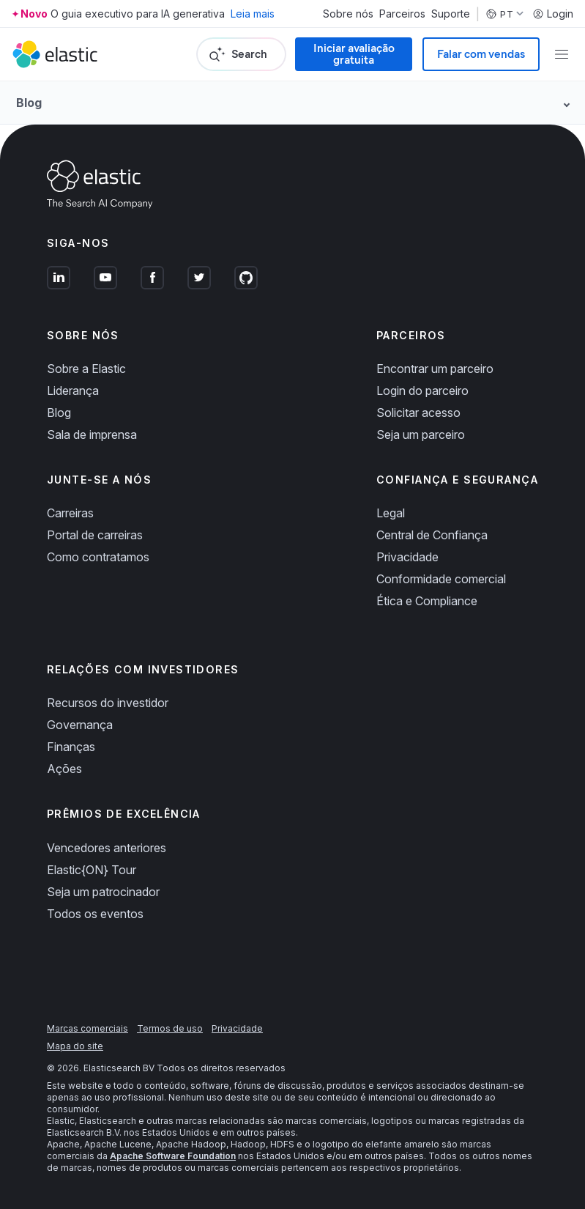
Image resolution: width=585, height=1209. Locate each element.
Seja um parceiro (420, 434)
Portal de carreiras (95, 535)
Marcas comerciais (87, 1028)
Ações (64, 768)
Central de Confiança (432, 535)
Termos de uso (170, 1028)
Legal (390, 513)
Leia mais (253, 13)
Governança (80, 724)
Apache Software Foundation (173, 1155)
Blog (59, 412)
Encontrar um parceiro (434, 368)
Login (552, 14)
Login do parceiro (422, 390)
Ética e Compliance (426, 601)
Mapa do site (75, 1045)
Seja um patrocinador (103, 891)
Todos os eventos (95, 913)
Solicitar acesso (418, 412)
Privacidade (407, 557)
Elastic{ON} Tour (91, 869)
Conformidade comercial (441, 579)
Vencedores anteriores (106, 847)
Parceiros (402, 14)
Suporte (450, 14)
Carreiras (70, 513)
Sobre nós (348, 14)
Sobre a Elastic (86, 368)
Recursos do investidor (107, 702)
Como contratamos (98, 557)
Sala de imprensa (92, 434)
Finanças (71, 746)
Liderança (73, 390)
